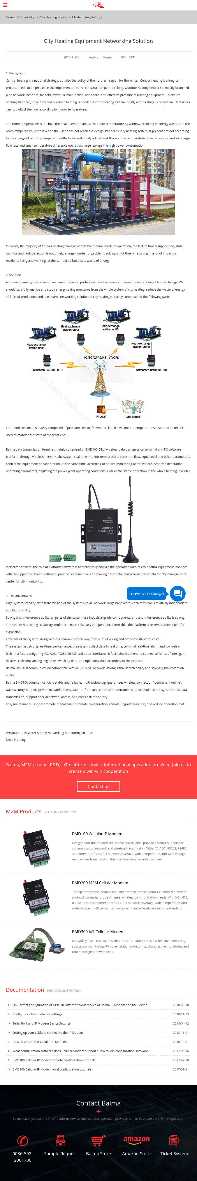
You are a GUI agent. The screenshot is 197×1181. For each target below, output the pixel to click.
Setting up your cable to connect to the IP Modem (47, 1032)
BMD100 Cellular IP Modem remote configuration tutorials (53, 1060)
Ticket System (174, 1153)
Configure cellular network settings (37, 1014)
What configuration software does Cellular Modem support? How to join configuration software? (80, 1051)
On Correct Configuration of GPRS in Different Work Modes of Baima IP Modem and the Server (79, 1005)
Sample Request (60, 1153)
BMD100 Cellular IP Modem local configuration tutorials (51, 1069)
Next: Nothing (16, 739)
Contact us (98, 787)
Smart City (27, 17)
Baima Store (98, 1153)
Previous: (49, 733)
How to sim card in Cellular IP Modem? (39, 1042)
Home (10, 17)
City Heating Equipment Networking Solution (71, 17)
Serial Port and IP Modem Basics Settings (41, 1023)
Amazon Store (136, 1153)
